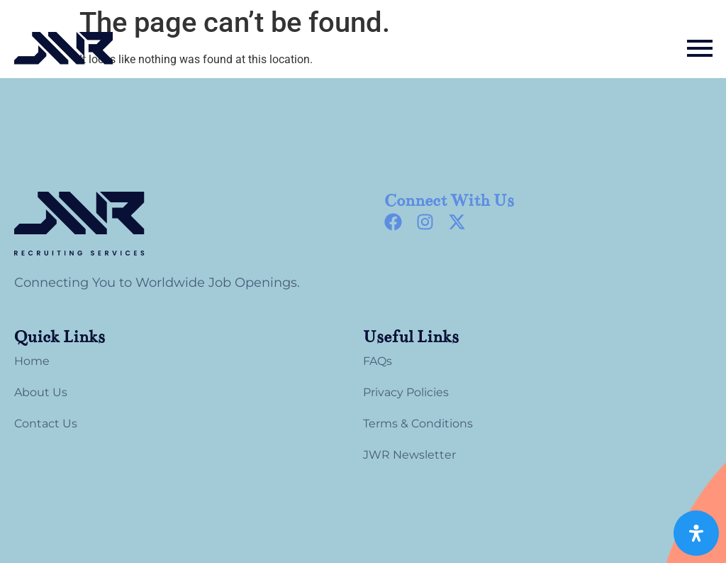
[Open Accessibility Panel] (696, 533)
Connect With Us (449, 200)
